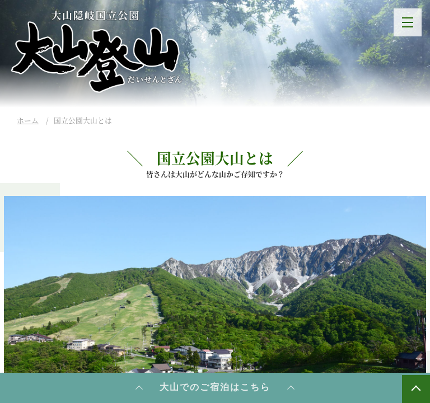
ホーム (28, 120)
